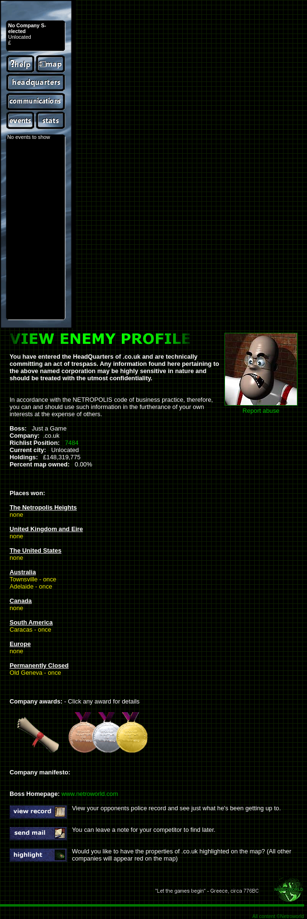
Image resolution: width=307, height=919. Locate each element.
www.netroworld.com (89, 793)
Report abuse (261, 410)
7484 (71, 442)
